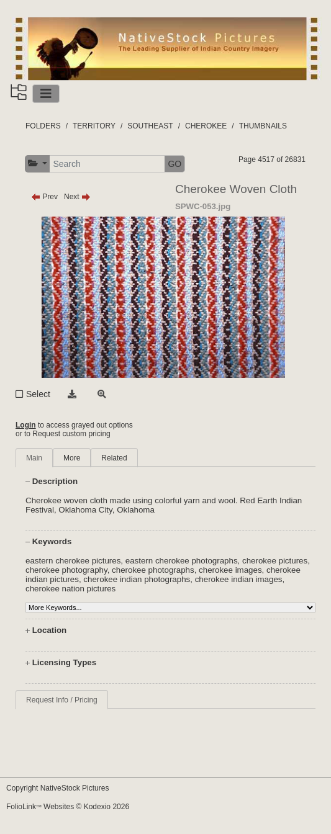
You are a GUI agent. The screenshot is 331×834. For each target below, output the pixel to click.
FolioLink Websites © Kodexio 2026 (67, 806)
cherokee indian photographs (136, 579)
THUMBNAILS (263, 126)
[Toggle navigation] (46, 93)
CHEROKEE (206, 126)
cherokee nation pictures (70, 588)
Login (26, 425)
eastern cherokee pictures (72, 560)
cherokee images (230, 570)
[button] (37, 163)
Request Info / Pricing (61, 700)
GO (174, 164)
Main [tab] (34, 458)
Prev (44, 196)
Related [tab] (114, 458)
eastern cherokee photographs (181, 560)
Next (77, 196)
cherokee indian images (239, 579)
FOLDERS (43, 126)
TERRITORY (94, 126)
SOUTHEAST (150, 126)
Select (38, 394)
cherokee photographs (153, 570)
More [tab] (71, 458)
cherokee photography (66, 570)
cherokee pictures (274, 560)
